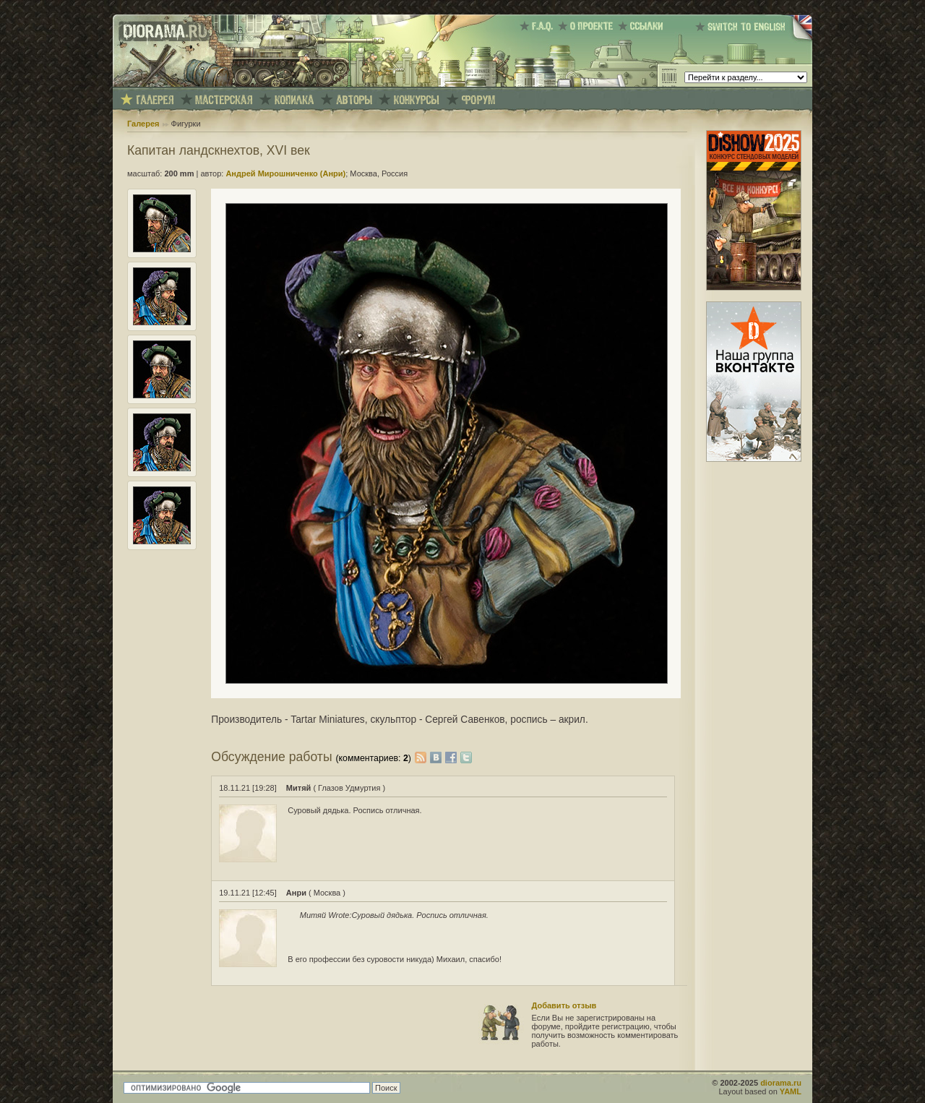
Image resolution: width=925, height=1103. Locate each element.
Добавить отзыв (564, 1005)
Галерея (143, 123)
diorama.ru (780, 1082)
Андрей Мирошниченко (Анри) (285, 173)
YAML (790, 1091)
